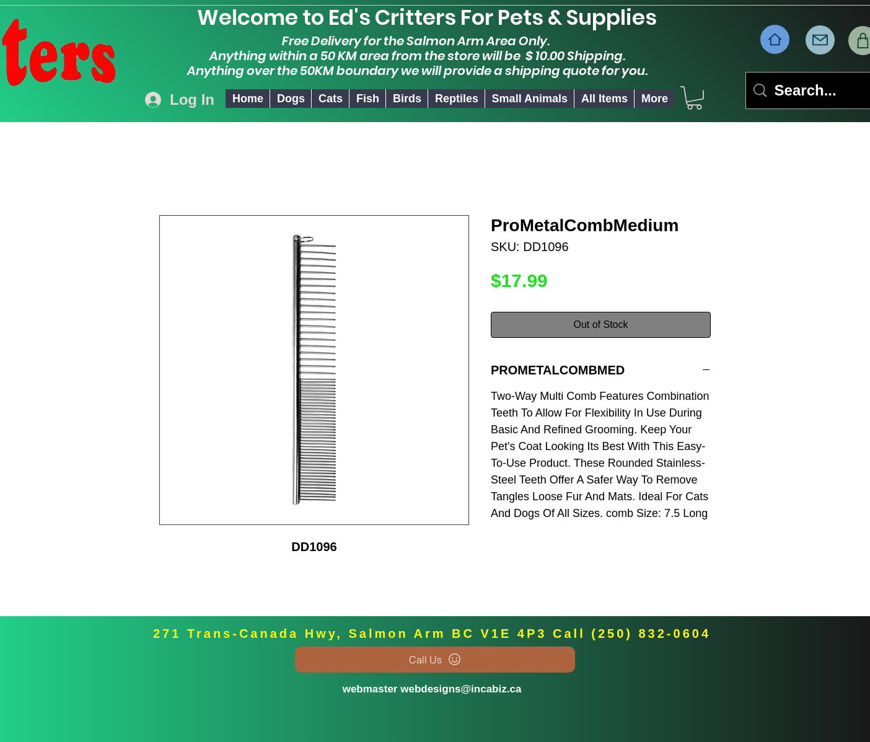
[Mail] (820, 40)
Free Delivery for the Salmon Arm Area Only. (417, 41)
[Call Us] (435, 660)
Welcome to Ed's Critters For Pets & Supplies (433, 17)
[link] (694, 98)
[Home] (774, 39)
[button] (290, 98)
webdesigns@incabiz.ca (460, 689)
